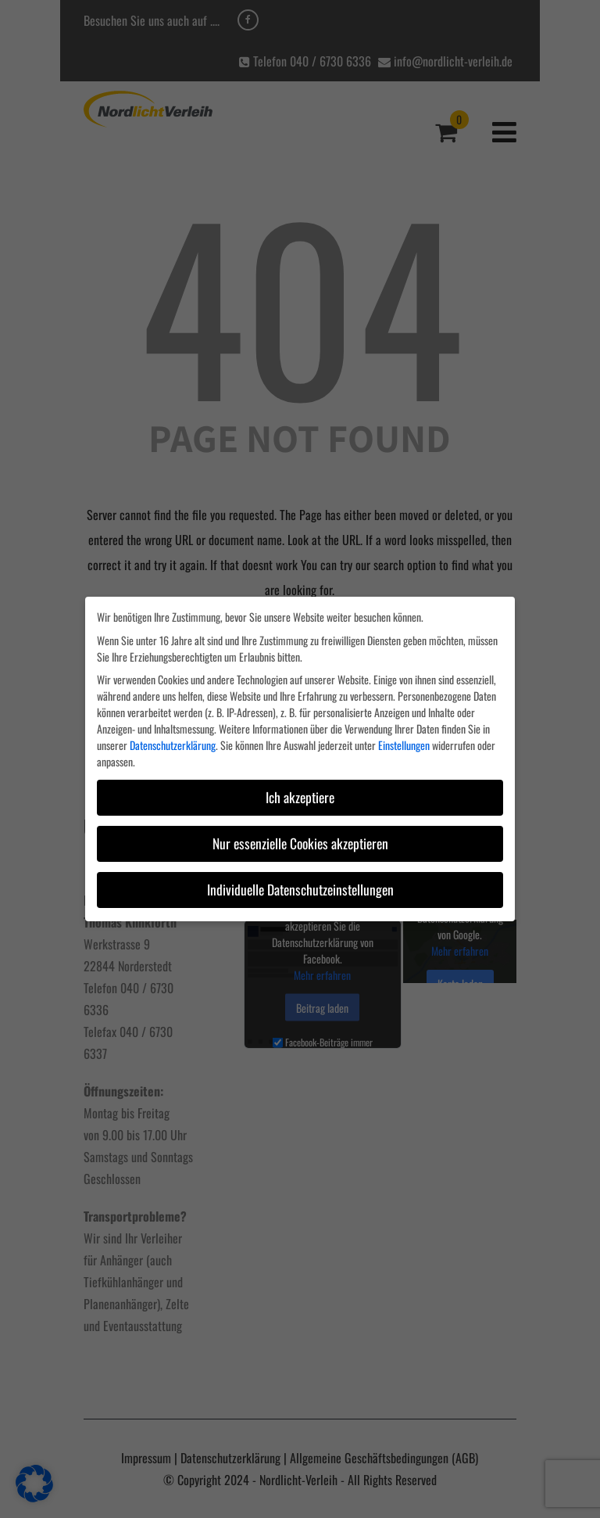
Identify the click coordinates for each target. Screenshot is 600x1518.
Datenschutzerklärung (173, 745)
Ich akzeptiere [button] (300, 797)
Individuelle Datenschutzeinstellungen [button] (300, 889)
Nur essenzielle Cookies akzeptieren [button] (300, 843)
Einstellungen (404, 745)
